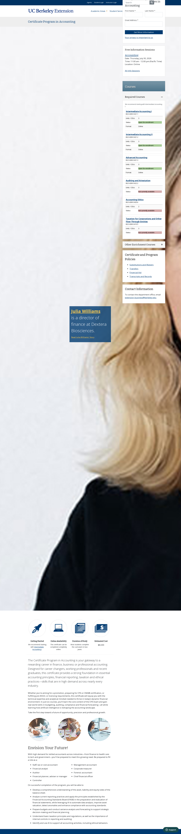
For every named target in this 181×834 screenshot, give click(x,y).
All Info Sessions (132, 70)
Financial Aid (135, 272)
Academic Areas (98, 11)
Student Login (99, 2)
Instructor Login (111, 2)
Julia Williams (85, 311)
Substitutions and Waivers (142, 264)
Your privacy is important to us (139, 37)
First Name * (134, 13)
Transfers (134, 268)
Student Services (117, 11)
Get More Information (144, 32)
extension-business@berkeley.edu (140, 297)
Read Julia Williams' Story (82, 337)
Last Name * (154, 13)
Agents (89, 2)
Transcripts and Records (141, 276)
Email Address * (144, 22)
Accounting (131, 55)
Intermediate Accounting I (38, 648)
